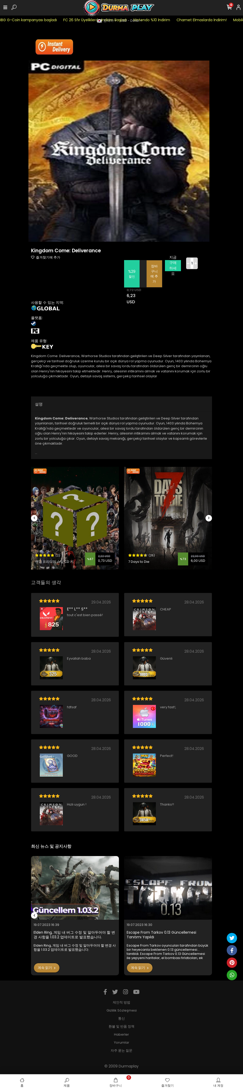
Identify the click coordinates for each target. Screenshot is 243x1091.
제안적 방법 (121, 1002)
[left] (34, 518)
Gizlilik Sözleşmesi (122, 1010)
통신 (121, 1018)
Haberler (121, 1034)
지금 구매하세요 (173, 265)
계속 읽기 (47, 967)
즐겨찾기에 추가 (45, 257)
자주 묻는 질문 (121, 1050)
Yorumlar (121, 1042)
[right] (208, 518)
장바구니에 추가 (154, 274)
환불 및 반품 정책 (121, 1026)
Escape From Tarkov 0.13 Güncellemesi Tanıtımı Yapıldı (161, 935)
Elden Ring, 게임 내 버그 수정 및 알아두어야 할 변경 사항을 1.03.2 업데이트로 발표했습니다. (74, 935)
